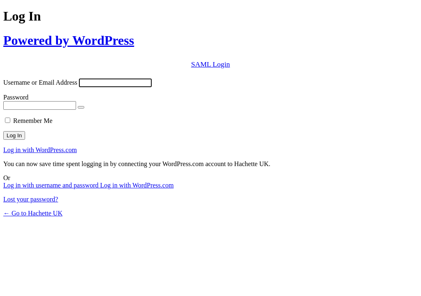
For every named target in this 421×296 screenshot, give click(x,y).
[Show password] (81, 107)
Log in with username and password (51, 185)
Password (15, 97)
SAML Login (210, 64)
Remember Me (33, 120)
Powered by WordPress (68, 40)
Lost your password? (30, 199)
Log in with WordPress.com (40, 149)
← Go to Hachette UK (32, 213)
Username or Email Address (40, 82)
